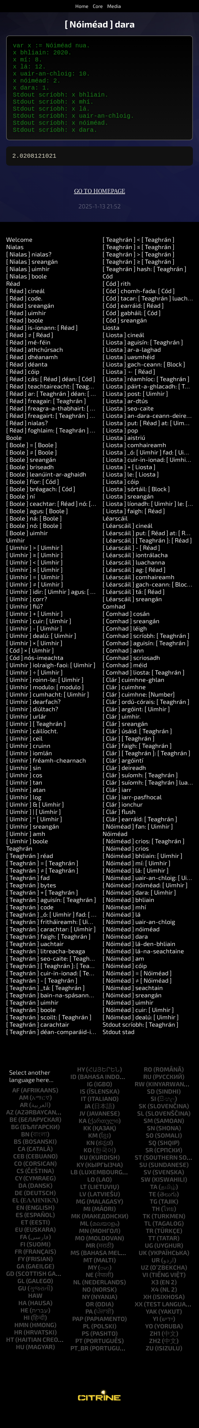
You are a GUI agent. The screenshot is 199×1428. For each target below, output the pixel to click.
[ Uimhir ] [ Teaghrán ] (36, 740)
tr (149, 1247)
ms (75, 1269)
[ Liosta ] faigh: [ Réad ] (134, 528)
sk (142, 1123)
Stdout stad (118, 1048)
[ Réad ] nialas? (27, 439)
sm (148, 1137)
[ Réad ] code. (24, 315)
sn (151, 1145)
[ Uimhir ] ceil (24, 755)
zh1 (155, 1350)
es (19, 1231)
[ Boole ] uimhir (27, 550)
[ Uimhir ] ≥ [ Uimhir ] (34, 572)
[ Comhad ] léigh (125, 645)
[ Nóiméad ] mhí (124, 924)
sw (146, 1196)
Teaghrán (19, 865)
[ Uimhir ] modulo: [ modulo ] (45, 704)
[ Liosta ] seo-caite (128, 425)
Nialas (15, 263)
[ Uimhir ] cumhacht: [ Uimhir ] (47, 711)
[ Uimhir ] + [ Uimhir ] (34, 630)
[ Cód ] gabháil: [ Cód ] (132, 329)
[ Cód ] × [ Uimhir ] (30, 667)
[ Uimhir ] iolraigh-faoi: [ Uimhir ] (51, 682)
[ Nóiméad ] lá (122, 931)
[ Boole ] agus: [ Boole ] (37, 528)
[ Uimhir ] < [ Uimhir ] (34, 579)
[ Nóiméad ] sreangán (132, 1012)
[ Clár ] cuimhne (124, 704)
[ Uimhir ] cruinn (28, 762)
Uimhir (15, 557)
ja (87, 1123)
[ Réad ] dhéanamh (32, 373)
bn (25, 1151)
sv (147, 1189)
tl (147, 1240)
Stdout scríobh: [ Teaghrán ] (140, 1041)
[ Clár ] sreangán (125, 740)
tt (152, 1255)
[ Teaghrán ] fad (28, 894)
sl (140, 1130)
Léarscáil (115, 535)
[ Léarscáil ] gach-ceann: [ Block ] (148, 601)
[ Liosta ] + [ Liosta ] (129, 484)
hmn (21, 1341)
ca (21, 1165)
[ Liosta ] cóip (121, 498)
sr (149, 1167)
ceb (18, 1173)
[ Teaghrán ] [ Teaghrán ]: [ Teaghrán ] (57, 982)
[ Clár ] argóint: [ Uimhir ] (136, 726)
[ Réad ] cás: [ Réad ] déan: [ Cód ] (50, 395)
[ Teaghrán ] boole (31, 1026)
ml (84, 1240)
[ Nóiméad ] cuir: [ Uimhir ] (138, 1026)
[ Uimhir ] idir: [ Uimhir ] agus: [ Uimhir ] (59, 608)
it (83, 1115)
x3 (155, 1299)
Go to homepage (99, 208)
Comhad (114, 623)
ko (88, 1167)
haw (35, 1312)
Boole (14, 454)
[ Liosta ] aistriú (124, 454)
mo (80, 1255)
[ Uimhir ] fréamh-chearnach (46, 777)
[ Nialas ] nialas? (28, 271)
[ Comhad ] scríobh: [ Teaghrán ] (146, 652)
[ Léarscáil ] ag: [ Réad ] (134, 586)
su (143, 1181)
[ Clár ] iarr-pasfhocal (132, 814)
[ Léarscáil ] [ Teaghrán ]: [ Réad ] (147, 557)
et (24, 1239)
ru (147, 1093)
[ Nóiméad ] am (123, 975)
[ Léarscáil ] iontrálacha (135, 572)
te (152, 1211)
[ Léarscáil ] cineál (127, 542)
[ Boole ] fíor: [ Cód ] (32, 498)
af (16, 1107)
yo (149, 1343)
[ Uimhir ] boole (27, 858)
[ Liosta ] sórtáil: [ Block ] (136, 506)
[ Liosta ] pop (120, 447)
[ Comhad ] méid (125, 682)
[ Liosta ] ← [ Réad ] (129, 388)
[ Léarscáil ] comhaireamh (139, 594)
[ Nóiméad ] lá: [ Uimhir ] (136, 887)
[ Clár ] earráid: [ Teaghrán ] (140, 836)
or (90, 1321)
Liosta (111, 344)
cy (18, 1195)
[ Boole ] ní (20, 513)
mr (90, 1262)
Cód (108, 293)
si (153, 1115)
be (13, 1136)
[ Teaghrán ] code (30, 924)
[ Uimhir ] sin (23, 784)
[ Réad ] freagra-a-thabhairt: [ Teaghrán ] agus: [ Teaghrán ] (88, 425)
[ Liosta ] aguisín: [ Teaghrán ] (143, 359)
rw (140, 1101)
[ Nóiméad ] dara (125, 953)
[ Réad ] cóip (22, 388)
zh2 (155, 1357)
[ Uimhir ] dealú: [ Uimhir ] (41, 652)
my (92, 1284)
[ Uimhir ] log (23, 814)
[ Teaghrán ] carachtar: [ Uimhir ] (51, 946)
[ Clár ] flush (119, 828)
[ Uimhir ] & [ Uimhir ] (35, 821)
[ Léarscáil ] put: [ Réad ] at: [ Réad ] (151, 550)
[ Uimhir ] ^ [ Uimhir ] (34, 836)
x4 (155, 1306)
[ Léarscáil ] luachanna (134, 579)
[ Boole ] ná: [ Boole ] (34, 535)
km (93, 1152)
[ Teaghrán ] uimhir (32, 1019)
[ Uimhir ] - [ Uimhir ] (34, 645)
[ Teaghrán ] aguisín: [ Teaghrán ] (51, 916)
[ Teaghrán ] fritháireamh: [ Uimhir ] (55, 938)
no (86, 1306)
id (73, 1093)
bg (15, 1143)
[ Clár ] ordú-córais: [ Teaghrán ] (146, 718)
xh (147, 1313)
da (22, 1202)
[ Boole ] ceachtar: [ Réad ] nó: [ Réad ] (57, 520)
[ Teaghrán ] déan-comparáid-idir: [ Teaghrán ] (70, 1048)
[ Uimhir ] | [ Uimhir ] (33, 828)
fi (22, 1261)
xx (139, 1321)
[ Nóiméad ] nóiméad (131, 946)
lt (83, 1203)
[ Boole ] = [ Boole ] (31, 462)
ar (24, 1121)
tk (146, 1233)
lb (74, 1189)
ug (149, 1262)
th (156, 1225)
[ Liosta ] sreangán (128, 513)
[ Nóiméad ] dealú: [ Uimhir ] (141, 1034)
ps (85, 1350)
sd (151, 1108)
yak (151, 1328)
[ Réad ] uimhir (26, 329)
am (23, 1114)
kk (87, 1145)
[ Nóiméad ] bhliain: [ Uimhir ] (142, 872)
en (20, 1224)
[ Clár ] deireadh (124, 784)
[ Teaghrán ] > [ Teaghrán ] (139, 271)
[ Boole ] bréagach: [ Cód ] (40, 506)
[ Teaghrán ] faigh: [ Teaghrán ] (48, 953)
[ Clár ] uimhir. (122, 733)
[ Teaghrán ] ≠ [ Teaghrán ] (42, 887)
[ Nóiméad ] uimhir (128, 1019)
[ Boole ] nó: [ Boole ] (34, 542)
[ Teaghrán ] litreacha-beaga (45, 968)
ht (10, 1356)
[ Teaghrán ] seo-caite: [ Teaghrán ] (54, 975)
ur (156, 1277)
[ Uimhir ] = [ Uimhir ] (34, 594)
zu (150, 1365)
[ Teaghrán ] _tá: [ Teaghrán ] (45, 1004)
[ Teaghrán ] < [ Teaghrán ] (139, 256)
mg (80, 1218)
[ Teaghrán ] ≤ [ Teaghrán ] (139, 263)
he (24, 1327)
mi (87, 1225)
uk (143, 1269)
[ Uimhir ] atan (26, 806)
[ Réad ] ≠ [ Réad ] (29, 351)
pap (77, 1335)
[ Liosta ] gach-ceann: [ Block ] (144, 381)
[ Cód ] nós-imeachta (34, 674)
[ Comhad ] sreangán (131, 638)
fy (21, 1275)
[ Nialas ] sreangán (32, 278)
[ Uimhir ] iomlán (29, 770)
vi (145, 1291)
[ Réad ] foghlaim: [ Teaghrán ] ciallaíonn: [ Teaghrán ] (79, 447)
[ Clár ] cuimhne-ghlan (133, 696)
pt (79, 1357)
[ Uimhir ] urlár (26, 733)
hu (20, 1363)
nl (77, 1299)
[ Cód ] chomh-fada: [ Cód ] (139, 307)
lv (82, 1211)
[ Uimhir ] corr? (26, 616)
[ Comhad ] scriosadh (131, 674)
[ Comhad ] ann (123, 667)
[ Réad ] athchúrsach (34, 366)
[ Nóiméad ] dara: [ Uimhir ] (139, 909)
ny (86, 1313)
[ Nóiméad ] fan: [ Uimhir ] (138, 843)
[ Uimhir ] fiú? (24, 623)
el (15, 1217)
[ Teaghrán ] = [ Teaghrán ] (42, 880)
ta (153, 1203)
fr (18, 1268)
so (150, 1152)
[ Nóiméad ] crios (126, 865)
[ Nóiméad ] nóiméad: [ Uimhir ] (145, 902)
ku (84, 1174)
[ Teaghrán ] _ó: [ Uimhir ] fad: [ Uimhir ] (59, 931)
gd (10, 1290)
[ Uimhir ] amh (25, 850)
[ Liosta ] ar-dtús (125, 417)
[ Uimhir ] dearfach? (33, 718)
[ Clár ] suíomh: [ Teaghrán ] (140, 792)
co (18, 1180)
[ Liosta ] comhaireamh (134, 462)
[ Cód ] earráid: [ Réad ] (133, 322)
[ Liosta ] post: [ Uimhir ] (135, 410)
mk (76, 1233)
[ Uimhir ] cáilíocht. (32, 748)
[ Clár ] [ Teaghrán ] (129, 755)
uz (145, 1284)
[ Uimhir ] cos (24, 792)
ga (20, 1283)
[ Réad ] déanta (26, 381)
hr (18, 1349)
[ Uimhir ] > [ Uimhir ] (34, 564)
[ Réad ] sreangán (30, 322)
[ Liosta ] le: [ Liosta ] (131, 491)
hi (27, 1334)
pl (86, 1343)
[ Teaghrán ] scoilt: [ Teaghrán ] (49, 1034)
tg (153, 1218)
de (19, 1209)
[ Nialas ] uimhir (28, 285)
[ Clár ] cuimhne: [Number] (139, 711)
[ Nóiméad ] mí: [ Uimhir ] (137, 880)
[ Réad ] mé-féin (28, 359)
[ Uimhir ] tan (24, 799)
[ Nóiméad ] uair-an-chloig (139, 938)
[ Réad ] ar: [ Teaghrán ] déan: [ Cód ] (55, 410)
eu (19, 1246)
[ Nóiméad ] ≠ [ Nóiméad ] (137, 997)
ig (90, 1101)
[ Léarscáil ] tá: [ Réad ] (134, 608)
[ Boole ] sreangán (31, 476)
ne (90, 1291)
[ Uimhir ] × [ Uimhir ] (34, 660)
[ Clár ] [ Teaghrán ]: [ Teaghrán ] (146, 770)
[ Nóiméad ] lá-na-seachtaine (143, 968)
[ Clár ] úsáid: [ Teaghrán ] (137, 748)
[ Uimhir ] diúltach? (32, 726)
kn (90, 1159)
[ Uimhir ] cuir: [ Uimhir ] (38, 638)
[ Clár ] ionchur (123, 821)
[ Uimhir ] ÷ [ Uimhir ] (34, 689)
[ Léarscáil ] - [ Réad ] (131, 564)
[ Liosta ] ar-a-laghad (132, 366)
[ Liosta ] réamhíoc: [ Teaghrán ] (146, 395)
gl (21, 1297)
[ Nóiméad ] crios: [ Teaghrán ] (144, 858)
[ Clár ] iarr (117, 806)
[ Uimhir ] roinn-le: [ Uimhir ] (45, 696)
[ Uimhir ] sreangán (32, 843)
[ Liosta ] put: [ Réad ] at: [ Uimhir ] (149, 439)
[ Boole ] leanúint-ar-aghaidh (46, 491)
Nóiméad (115, 850)
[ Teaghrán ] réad (29, 872)
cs (20, 1187)
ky (80, 1181)
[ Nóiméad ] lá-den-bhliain (139, 960)
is (82, 1108)
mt (87, 1277)
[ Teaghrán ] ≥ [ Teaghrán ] (139, 278)
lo (91, 1196)
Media (114, 6)
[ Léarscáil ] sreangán (132, 616)
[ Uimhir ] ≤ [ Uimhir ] (34, 586)
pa (89, 1328)
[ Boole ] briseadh (30, 484)
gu (22, 1305)
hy (81, 1086)
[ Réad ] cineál (25, 307)
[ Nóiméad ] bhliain (128, 916)
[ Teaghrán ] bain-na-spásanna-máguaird (63, 1012)
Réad (13, 300)
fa (23, 1253)
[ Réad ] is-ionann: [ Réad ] (42, 344)
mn (84, 1247)
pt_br (79, 1365)
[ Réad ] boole (24, 337)
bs (17, 1158)
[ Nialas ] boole (26, 293)
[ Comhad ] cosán (126, 630)
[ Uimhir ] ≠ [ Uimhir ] (34, 601)
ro (148, 1086)
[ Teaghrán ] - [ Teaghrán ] (41, 997)
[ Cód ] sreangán (125, 337)
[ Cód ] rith (117, 300)
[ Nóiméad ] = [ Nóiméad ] (137, 990)
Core (98, 6)
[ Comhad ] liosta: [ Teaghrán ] (144, 689)
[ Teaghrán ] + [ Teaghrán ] (42, 909)
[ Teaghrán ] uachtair (35, 960)
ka (83, 1137)
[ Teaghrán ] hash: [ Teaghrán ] (144, 285)
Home (81, 6)
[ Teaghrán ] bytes (31, 902)
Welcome (19, 256)
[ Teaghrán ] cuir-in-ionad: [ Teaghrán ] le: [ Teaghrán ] (80, 990)
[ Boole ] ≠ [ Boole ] (31, 469)
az (10, 1129)
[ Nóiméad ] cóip (125, 982)
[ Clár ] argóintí (123, 777)
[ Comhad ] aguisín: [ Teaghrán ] (146, 660)
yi (155, 1335)
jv (82, 1130)
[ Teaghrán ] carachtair (37, 1041)
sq (152, 1159)
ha (22, 1319)
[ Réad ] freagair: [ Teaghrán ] (46, 417)
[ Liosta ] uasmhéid (129, 373)
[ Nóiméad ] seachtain (133, 1004)
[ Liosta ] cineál (123, 351)
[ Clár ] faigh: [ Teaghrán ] (137, 762)
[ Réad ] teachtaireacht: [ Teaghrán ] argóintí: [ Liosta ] (80, 403)
